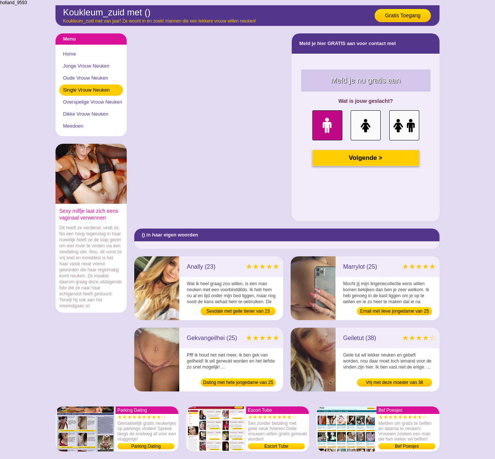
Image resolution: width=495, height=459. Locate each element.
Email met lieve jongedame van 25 (394, 311)
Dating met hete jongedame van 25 (238, 382)
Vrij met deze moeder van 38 (394, 382)
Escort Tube (276, 446)
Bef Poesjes (407, 446)
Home (69, 54)
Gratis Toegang (403, 15)
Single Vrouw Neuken (86, 90)
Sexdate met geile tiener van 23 (238, 311)
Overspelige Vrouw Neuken (92, 102)
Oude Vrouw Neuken (85, 78)
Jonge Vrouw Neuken (86, 66)
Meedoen (73, 126)
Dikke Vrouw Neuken (85, 114)
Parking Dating (146, 446)
